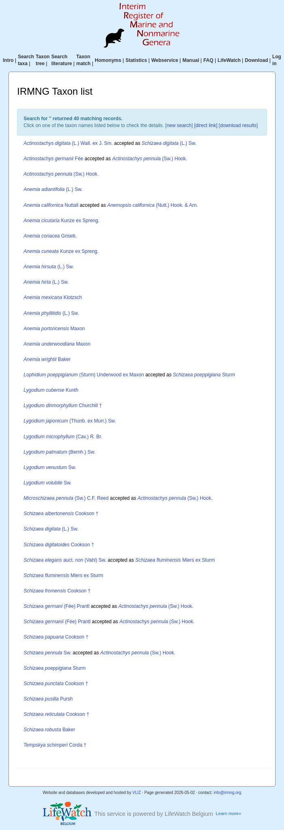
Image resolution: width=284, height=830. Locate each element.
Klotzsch (52, 297)
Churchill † (62, 405)
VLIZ (136, 792)
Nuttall (50, 205)
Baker (46, 359)
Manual (190, 60)
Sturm (204, 375)
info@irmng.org (228, 792)
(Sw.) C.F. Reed (65, 498)
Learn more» (228, 813)
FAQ (208, 60)
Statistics (136, 60)
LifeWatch (229, 60)
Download (256, 60)
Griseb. (49, 236)
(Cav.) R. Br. (62, 436)
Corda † (54, 745)
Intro (8, 60)
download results (238, 125)
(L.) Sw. (169, 143)
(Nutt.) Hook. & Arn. (152, 205)
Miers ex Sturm (175, 560)
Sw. (49, 467)
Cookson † (60, 513)
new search (179, 125)
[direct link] (205, 125)
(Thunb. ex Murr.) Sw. (69, 421)
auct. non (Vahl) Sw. (64, 560)
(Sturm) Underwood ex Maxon (83, 375)
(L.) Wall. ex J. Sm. (67, 143)
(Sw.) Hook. (149, 158)
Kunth (50, 390)
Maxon (54, 328)
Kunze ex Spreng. (61, 220)
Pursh (47, 699)
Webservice (164, 60)
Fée (53, 158)
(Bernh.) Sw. (59, 452)
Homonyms (108, 60)
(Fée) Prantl (56, 606)
